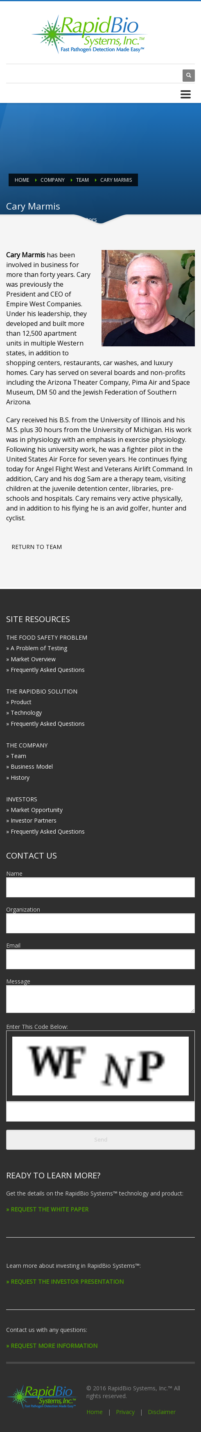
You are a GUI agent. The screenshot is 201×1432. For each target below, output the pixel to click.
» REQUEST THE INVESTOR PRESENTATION (65, 1281)
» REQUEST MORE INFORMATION (51, 1345)
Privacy (125, 1412)
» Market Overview (31, 659)
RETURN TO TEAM (36, 547)
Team (82, 179)
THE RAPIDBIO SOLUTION (41, 691)
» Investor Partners (31, 820)
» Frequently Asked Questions (45, 670)
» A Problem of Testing (36, 648)
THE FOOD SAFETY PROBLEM (46, 637)
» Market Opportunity (34, 810)
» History (17, 777)
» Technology (24, 712)
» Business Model (29, 766)
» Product (19, 702)
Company (53, 179)
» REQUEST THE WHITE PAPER (47, 1209)
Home (22, 179)
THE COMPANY (26, 745)
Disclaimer (162, 1412)
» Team (16, 756)
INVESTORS (21, 799)
